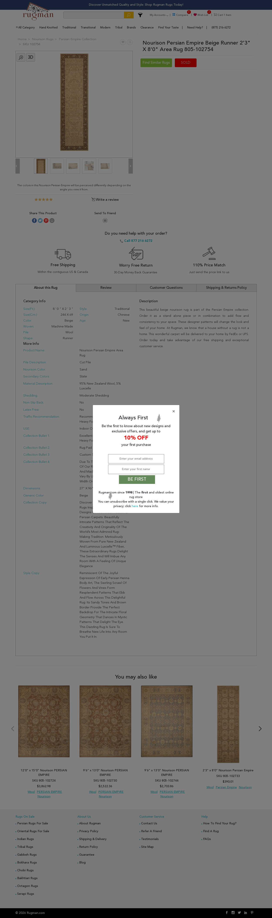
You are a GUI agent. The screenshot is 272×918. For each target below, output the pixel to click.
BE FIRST (137, 479)
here (135, 506)
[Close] (137, 411)
